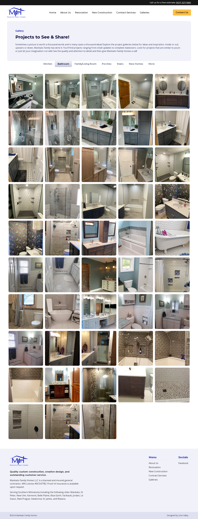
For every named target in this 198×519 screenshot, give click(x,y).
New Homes (136, 64)
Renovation (81, 12)
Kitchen (47, 64)
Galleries (144, 12)
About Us (65, 12)
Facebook (183, 463)
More (152, 64)
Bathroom (63, 64)
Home (52, 12)
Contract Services (126, 12)
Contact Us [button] (182, 12)
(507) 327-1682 (183, 2)
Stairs (120, 64)
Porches (106, 64)
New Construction (102, 12)
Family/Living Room (85, 64)
